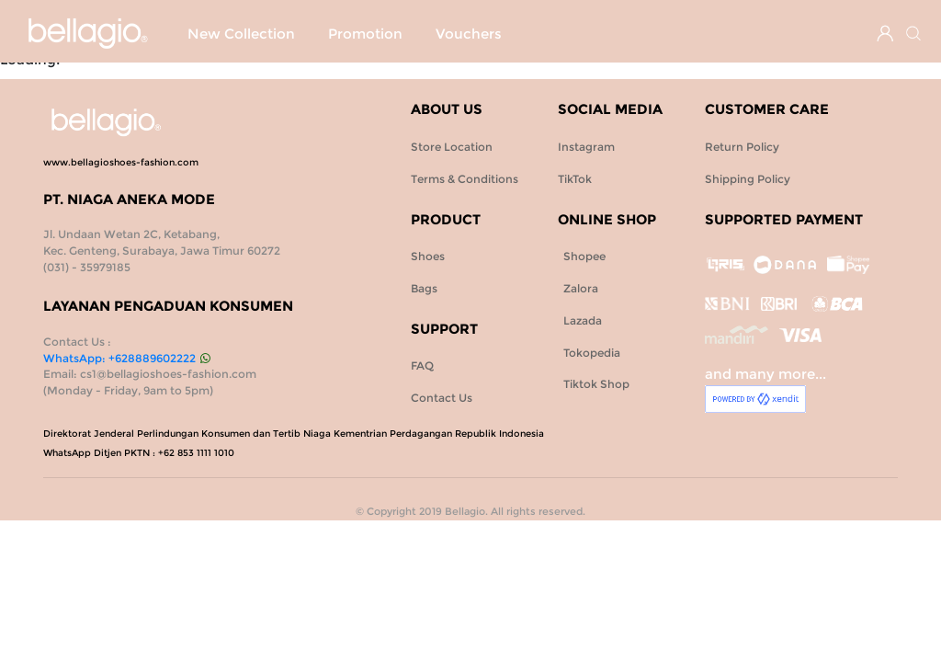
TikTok (575, 179)
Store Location (452, 147)
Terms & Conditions (464, 179)
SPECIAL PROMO (388, 34)
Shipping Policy (747, 179)
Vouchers (328, 68)
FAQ (422, 365)
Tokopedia (589, 353)
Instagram (586, 147)
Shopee (582, 256)
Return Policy (742, 147)
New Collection (241, 34)
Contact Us (441, 398)
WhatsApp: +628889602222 (126, 358)
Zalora (578, 288)
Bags (573, 34)
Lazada (580, 320)
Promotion (224, 68)
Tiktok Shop (593, 384)
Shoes (502, 34)
